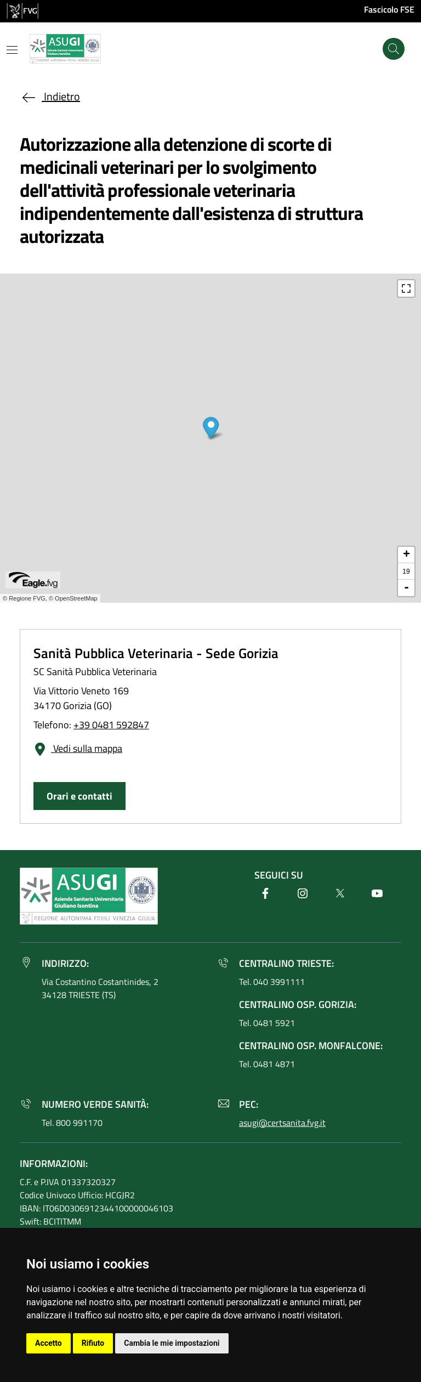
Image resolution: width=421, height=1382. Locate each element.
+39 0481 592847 (111, 724)
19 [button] (405, 571)
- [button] (406, 588)
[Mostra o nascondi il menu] (12, 49)
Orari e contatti (79, 796)
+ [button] (406, 555)
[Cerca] (394, 49)
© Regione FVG (24, 598)
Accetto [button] (48, 1343)
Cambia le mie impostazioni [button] (171, 1343)
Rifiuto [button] (93, 1343)
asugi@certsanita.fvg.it (282, 1122)
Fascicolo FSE (389, 9)
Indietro (50, 96)
